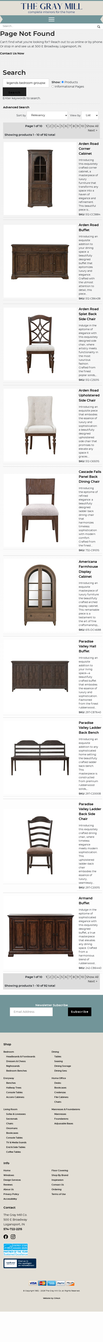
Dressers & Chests (16, 1061)
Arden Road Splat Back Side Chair (89, 314)
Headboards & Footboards (20, 1057)
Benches (11, 1083)
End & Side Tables (15, 1147)
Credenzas (60, 1092)
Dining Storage (62, 1066)
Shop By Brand (60, 1175)
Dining (55, 1052)
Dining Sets (60, 1071)
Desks (57, 1083)
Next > (92, 130)
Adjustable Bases (63, 1123)
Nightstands (13, 1066)
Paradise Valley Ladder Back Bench (90, 728)
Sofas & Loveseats (16, 1114)
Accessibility (10, 1199)
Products (69, 82)
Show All (92, 126)
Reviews (8, 1185)
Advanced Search (16, 107)
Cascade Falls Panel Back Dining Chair (90, 477)
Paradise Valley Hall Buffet (87, 646)
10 (82, 126)
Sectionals (12, 1119)
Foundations (61, 1119)
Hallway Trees (13, 1088)
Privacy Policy (11, 1194)
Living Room (10, 1109)
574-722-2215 (12, 1229)
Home (6, 1170)
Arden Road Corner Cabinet (89, 149)
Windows (8, 1175)
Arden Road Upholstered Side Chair (89, 395)
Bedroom (8, 1052)
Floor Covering (60, 1170)
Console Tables (14, 1092)
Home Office (59, 1078)
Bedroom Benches (16, 1071)
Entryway (8, 1078)
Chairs (57, 1102)
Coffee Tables (13, 1152)
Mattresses (60, 1114)
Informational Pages (68, 86)
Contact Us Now (12, 53)
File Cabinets (61, 1097)
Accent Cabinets (15, 1097)
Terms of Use (59, 1194)
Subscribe (79, 1011)
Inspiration (57, 1180)
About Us (8, 1189)
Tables (57, 1057)
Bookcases (60, 1088)
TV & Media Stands (16, 1142)
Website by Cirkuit (51, 1298)
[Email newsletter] (31, 1011)
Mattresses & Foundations (66, 1109)
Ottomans (12, 1128)
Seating (58, 1061)
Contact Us (58, 1185)
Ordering (56, 1189)
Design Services (12, 1180)
